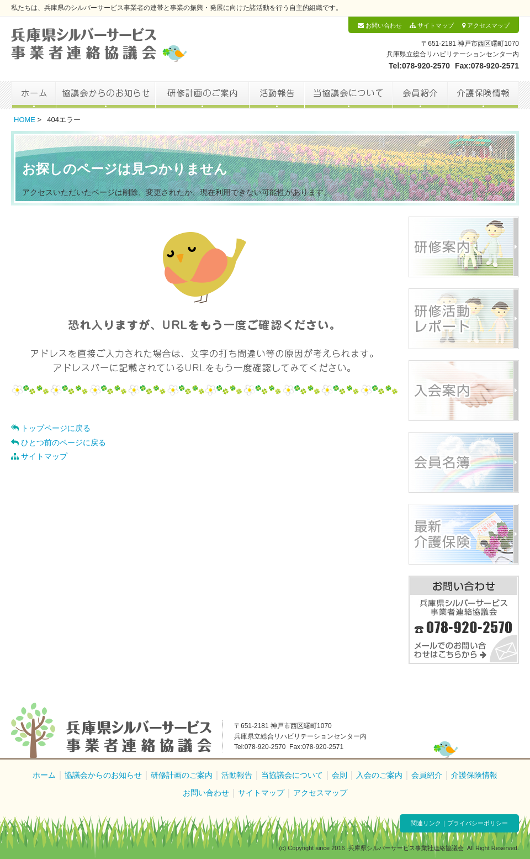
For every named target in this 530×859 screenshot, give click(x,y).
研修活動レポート (464, 318)
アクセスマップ (486, 25)
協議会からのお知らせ (105, 95)
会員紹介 (420, 95)
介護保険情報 (483, 95)
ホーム (33, 95)
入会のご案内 (379, 775)
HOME (24, 119)
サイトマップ (432, 25)
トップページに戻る (51, 428)
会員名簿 (464, 462)
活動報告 (276, 95)
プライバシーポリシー (477, 823)
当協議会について (348, 95)
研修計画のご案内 (202, 95)
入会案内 (464, 390)
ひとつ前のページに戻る (58, 442)
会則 (339, 775)
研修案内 (464, 247)
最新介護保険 (464, 534)
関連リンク (426, 823)
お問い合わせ (380, 25)
